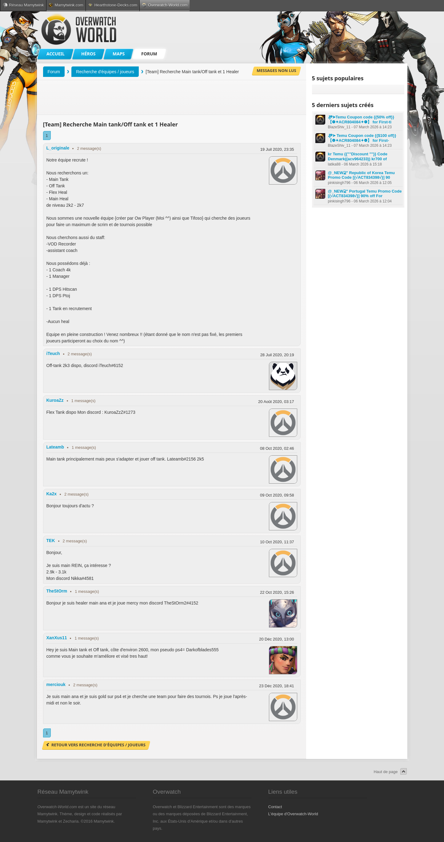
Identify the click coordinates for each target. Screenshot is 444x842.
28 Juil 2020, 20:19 (277, 355)
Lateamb (55, 447)
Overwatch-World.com (164, 5)
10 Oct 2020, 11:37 (277, 542)
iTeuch (53, 353)
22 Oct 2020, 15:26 (277, 592)
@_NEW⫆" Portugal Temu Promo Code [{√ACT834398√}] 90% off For (365, 193)
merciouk (56, 684)
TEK (50, 540)
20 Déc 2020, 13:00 (276, 639)
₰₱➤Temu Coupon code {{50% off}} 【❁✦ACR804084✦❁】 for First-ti (361, 119)
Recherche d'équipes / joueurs (105, 71)
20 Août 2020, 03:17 (276, 401)
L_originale (58, 148)
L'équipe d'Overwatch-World (293, 814)
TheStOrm (56, 591)
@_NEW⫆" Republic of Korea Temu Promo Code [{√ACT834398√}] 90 (361, 175)
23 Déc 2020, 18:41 (276, 686)
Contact (275, 806)
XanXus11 (56, 637)
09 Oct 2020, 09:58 (277, 495)
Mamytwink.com (66, 5)
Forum (54, 71)
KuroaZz (55, 400)
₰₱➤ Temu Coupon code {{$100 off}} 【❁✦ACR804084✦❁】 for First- (362, 138)
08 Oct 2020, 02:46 (277, 448)
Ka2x (51, 493)
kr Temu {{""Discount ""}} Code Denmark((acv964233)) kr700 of (357, 156)
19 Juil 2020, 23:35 (277, 149)
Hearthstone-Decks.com (112, 5)
